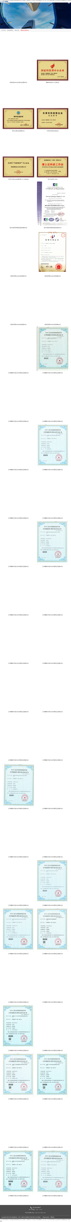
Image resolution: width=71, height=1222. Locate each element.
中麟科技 (52, 1217)
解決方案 (17, 30)
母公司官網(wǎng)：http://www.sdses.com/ (35, 1212)
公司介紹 (3, 30)
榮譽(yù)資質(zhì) (25, 30)
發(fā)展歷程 (10, 30)
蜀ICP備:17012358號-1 (35, 1217)
